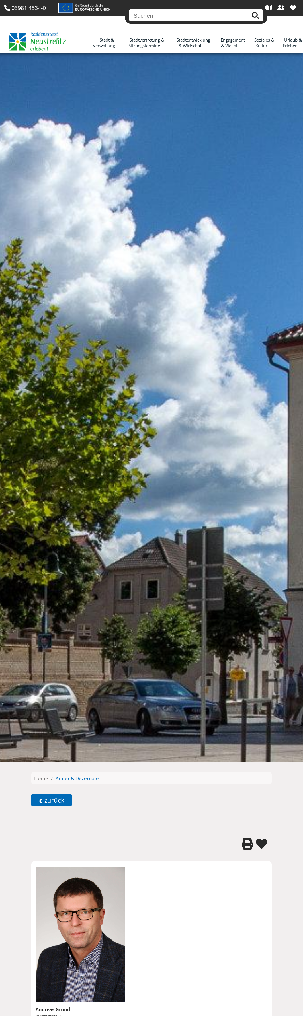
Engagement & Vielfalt (233, 42)
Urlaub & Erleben (292, 42)
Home (41, 778)
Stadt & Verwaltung (104, 42)
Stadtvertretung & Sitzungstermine (146, 42)
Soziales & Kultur (264, 42)
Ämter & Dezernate (77, 778)
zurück (51, 800)
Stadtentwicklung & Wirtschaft (193, 42)
